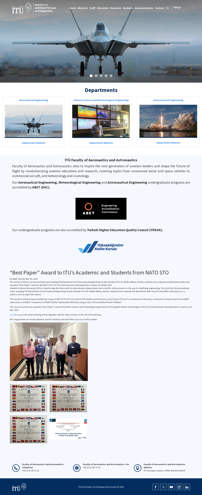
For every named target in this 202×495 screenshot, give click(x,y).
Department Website (33, 142)
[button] (91, 76)
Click (12, 314)
